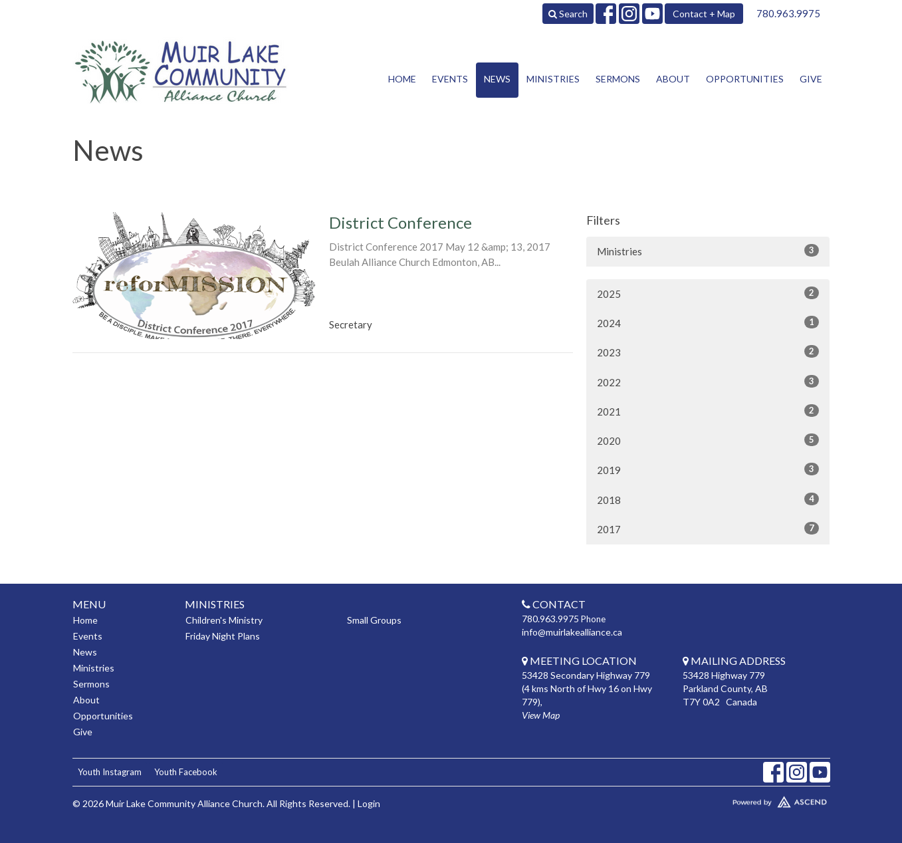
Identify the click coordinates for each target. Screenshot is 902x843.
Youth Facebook (185, 772)
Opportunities (745, 78)
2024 (708, 322)
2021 (708, 411)
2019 (708, 469)
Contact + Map (704, 13)
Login (369, 803)
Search (568, 13)
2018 (708, 499)
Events (450, 78)
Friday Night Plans (222, 636)
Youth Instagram (110, 772)
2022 (708, 381)
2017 (708, 528)
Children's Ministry (224, 620)
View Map (541, 715)
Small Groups (374, 620)
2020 (708, 440)
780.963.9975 (788, 13)
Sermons (618, 78)
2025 (708, 293)
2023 (708, 351)
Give (811, 78)
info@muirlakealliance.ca (572, 632)
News (497, 78)
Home (402, 78)
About (673, 78)
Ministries (553, 78)
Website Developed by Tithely (740, 799)
